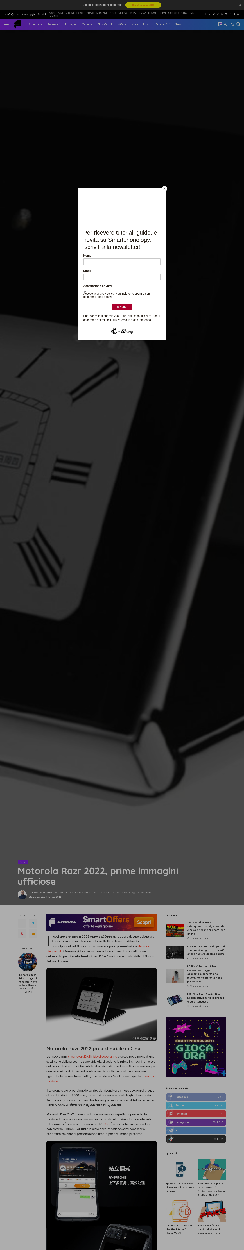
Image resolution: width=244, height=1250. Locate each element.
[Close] (165, 188)
